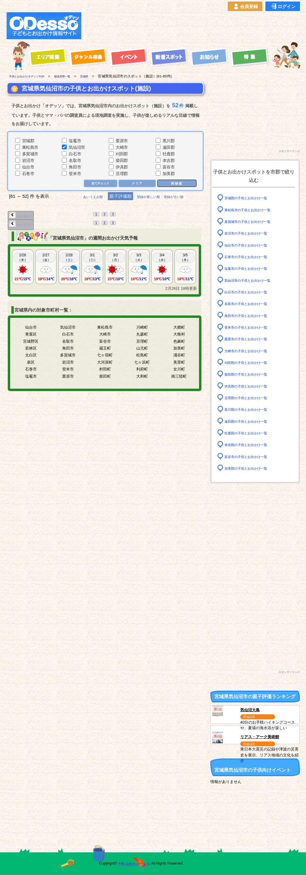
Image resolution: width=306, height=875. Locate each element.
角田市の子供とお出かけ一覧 (251, 315)
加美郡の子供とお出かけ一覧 (251, 468)
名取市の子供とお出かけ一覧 (251, 303)
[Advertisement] (192, 25)
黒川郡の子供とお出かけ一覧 (251, 409)
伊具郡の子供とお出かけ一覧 (251, 386)
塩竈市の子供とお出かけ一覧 (251, 268)
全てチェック (98, 184)
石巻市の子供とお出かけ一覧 (251, 257)
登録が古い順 (184, 197)
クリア (136, 184)
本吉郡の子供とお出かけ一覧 (251, 444)
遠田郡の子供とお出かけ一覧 (251, 421)
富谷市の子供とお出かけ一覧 (251, 456)
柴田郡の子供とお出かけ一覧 (251, 374)
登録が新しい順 (148, 197)
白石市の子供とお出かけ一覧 (251, 292)
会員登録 (245, 7)
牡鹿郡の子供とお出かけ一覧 (251, 433)
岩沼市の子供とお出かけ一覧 (251, 233)
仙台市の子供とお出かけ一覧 (251, 245)
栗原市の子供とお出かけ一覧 (251, 339)
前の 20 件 (23, 216)
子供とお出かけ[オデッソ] (128, 863)
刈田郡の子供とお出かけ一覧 (251, 362)
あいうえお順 (83, 197)
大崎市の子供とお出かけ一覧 (251, 350)
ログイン (283, 7)
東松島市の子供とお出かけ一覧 (253, 209)
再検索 (176, 183)
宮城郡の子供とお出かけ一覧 (251, 198)
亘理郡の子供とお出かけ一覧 (251, 398)
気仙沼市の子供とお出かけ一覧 (253, 280)
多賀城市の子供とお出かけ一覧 (253, 221)
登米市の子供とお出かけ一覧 (251, 327)
